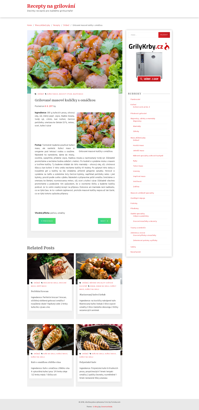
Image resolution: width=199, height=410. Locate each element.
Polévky (134, 203)
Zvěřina (136, 186)
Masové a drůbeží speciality (142, 193)
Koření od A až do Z (141, 107)
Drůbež (41, 94)
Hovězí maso (138, 145)
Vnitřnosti (137, 181)
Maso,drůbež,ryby (138, 137)
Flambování (135, 99)
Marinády (137, 126)
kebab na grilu (102, 286)
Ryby (135, 161)
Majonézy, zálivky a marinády (143, 118)
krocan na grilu (50, 283)
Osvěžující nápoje (138, 198)
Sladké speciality (138, 213)
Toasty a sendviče (138, 227)
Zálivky (136, 131)
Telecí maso (138, 166)
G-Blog (95, 406)
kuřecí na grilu (92, 289)
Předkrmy (135, 208)
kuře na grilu (49, 354)
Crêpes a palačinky (141, 216)
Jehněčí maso (138, 150)
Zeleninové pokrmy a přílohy (145, 240)
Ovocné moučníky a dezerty (145, 221)
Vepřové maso (139, 176)
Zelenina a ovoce (138, 232)
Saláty (133, 247)
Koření (133, 104)
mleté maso (78, 94)
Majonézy (137, 121)
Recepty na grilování (51, 6)
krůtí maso (42, 286)
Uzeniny (136, 171)
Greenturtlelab (106, 406)
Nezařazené (136, 252)
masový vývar (65, 94)
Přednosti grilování (139, 113)
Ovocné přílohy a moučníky (144, 235)
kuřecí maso (52, 94)
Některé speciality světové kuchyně (148, 155)
